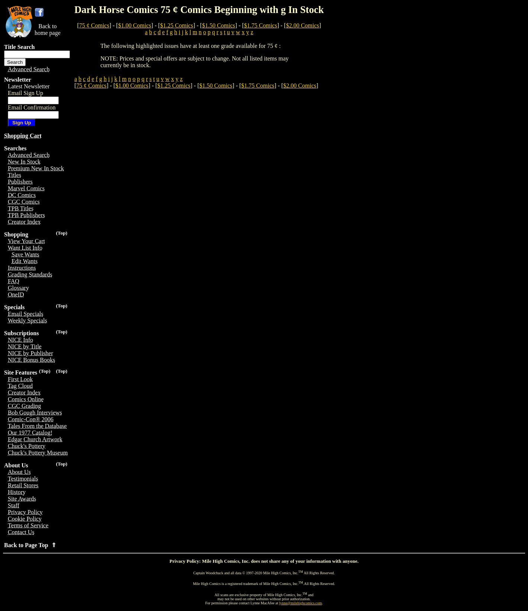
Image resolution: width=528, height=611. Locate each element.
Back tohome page (48, 29)
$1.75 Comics (260, 25)
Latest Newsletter (28, 86)
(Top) (61, 233)
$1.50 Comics (218, 25)
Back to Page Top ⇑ (30, 545)
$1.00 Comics (134, 25)
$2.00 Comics (302, 25)
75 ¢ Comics (94, 25)
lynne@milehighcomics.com (300, 603)
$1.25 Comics (176, 25)
